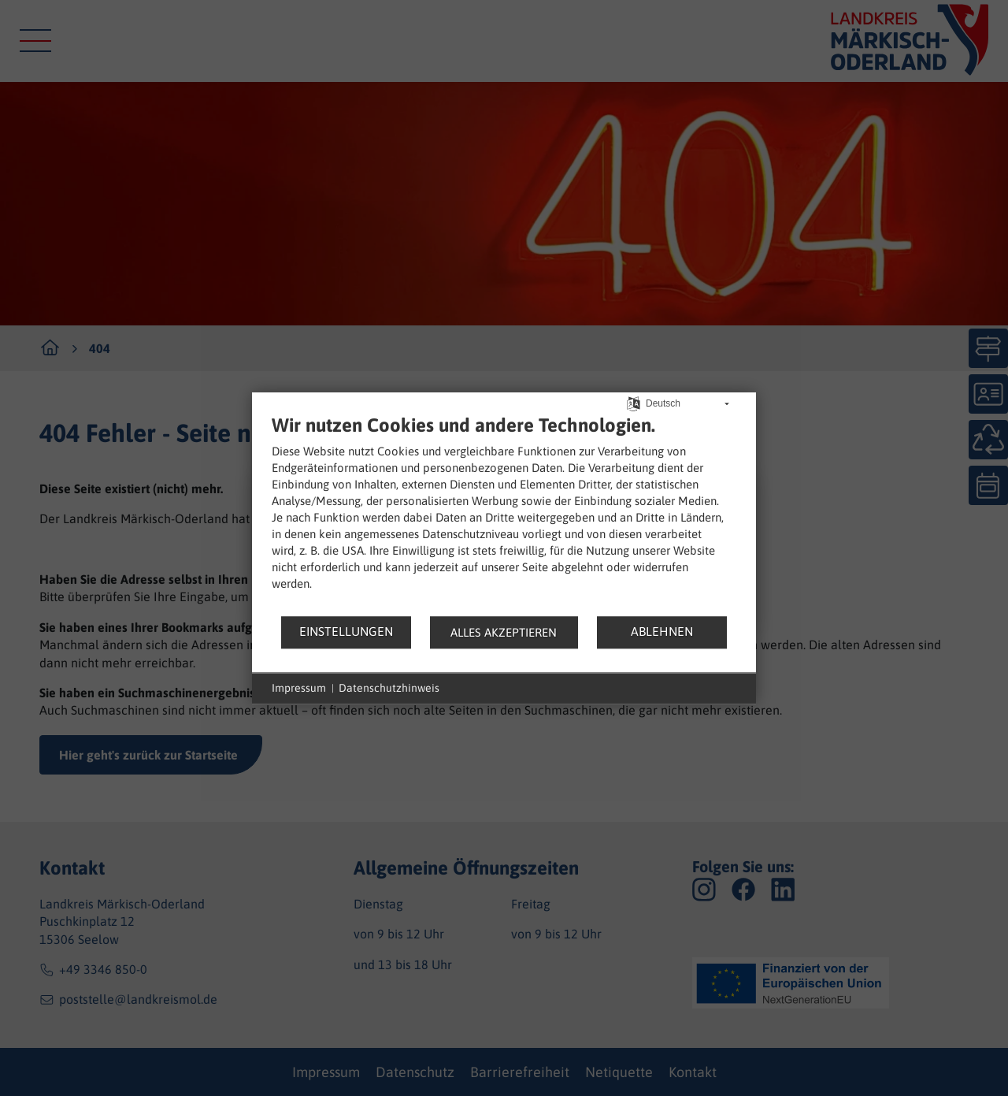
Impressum (299, 688)
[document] (504, 514)
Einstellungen (346, 631)
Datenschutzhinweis (389, 688)
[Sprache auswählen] (633, 402)
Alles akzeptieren (503, 632)
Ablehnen (662, 631)
